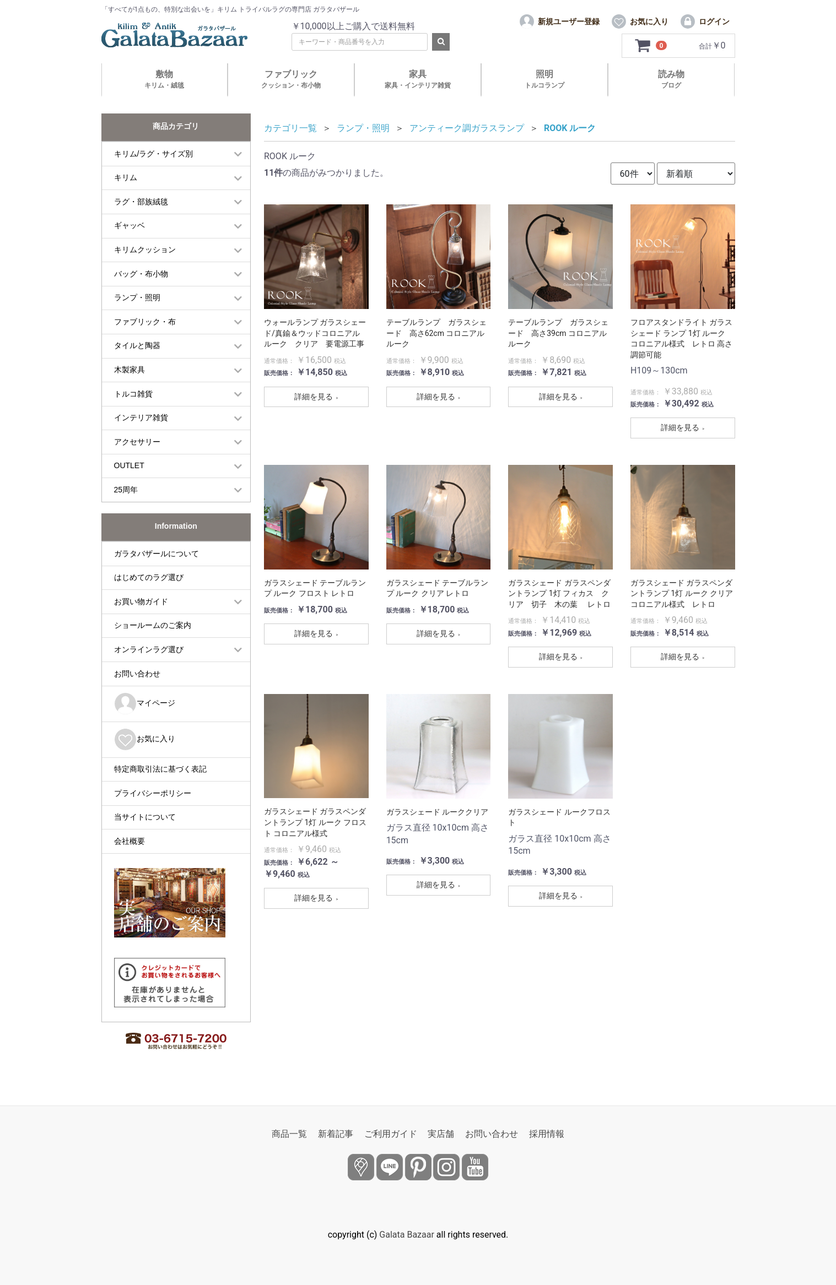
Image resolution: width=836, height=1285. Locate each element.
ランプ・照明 (137, 297)
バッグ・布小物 (141, 273)
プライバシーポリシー (152, 793)
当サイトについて (145, 816)
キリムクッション (145, 249)
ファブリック (291, 79)
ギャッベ (129, 225)
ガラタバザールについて (156, 553)
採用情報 (546, 1134)
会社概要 (129, 841)
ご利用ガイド (390, 1134)
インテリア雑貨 (141, 417)
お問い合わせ (137, 673)
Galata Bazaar (406, 1234)
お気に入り (144, 739)
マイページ (144, 703)
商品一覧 (289, 1134)
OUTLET (129, 465)
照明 (544, 79)
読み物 (671, 79)
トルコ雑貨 (133, 393)
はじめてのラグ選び (149, 577)
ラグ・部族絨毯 (141, 201)
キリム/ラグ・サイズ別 (153, 153)
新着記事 (335, 1134)
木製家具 (129, 369)
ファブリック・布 (145, 321)
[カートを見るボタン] (651, 45)
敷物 (164, 79)
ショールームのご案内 (152, 625)
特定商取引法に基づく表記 (160, 769)
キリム (125, 177)
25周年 (126, 489)
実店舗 (441, 1134)
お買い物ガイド (141, 601)
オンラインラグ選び (149, 649)
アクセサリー (137, 441)
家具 (418, 79)
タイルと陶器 (137, 345)
